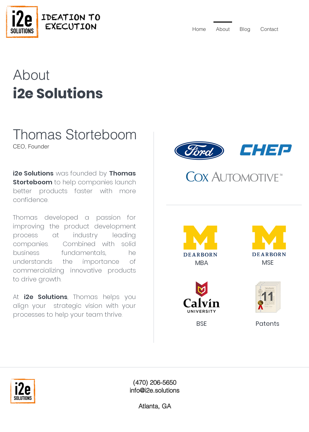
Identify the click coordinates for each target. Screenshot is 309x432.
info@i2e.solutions (154, 390)
